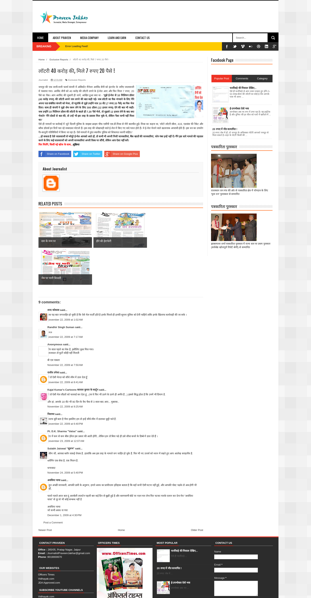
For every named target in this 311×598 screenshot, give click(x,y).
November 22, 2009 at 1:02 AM (65, 282)
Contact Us (142, 37)
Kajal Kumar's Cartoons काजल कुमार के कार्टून (72, 352)
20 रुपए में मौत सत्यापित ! (169, 531)
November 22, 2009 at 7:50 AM (65, 327)
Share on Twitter (86, 154)
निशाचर (50, 376)
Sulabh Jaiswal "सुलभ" (60, 411)
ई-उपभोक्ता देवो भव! (180, 545)
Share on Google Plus (121, 154)
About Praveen (62, 37)
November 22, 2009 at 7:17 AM (65, 299)
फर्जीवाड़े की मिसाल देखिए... (184, 513)
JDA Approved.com (49, 545)
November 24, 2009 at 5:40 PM (65, 435)
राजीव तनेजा (53, 335)
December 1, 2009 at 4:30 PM (64, 478)
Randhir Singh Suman (60, 290)
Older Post (197, 492)
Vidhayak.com (46, 541)
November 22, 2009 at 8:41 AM (65, 345)
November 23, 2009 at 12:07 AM (65, 403)
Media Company (89, 37)
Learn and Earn (117, 37)
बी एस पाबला (53, 322)
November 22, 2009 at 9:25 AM (65, 369)
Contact (250, 591)
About (237, 591)
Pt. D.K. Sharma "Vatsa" (62, 394)
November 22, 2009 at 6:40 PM (65, 386)
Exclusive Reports (77, 80)
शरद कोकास (53, 272)
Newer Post (45, 492)
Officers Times (46, 537)
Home (40, 37)
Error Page (264, 591)
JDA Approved (46, 567)
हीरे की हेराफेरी (177, 562)
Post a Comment (53, 485)
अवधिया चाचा (53, 442)
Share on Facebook (53, 154)
